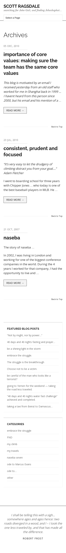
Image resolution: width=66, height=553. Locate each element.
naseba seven (15, 457)
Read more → (15, 110)
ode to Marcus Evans (19, 464)
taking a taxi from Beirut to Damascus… (30, 406)
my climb (12, 444)
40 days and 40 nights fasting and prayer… (31, 342)
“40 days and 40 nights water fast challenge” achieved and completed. (32, 397)
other (10, 477)
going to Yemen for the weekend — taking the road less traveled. (31, 387)
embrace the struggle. (19, 355)
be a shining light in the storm (24, 348)
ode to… (12, 471)
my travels (13, 450)
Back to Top (56, 127)
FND (9, 437)
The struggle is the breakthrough (25, 362)
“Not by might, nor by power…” (24, 335)
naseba (12, 237)
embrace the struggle (19, 430)
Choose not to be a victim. (22, 369)
